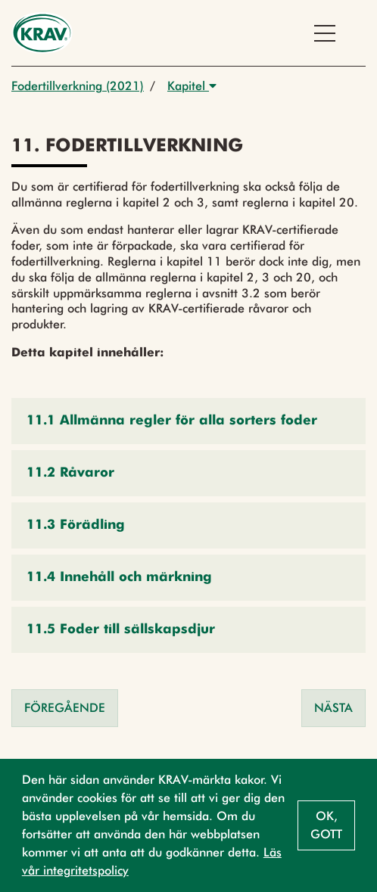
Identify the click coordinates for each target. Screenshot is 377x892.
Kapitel (192, 86)
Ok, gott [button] (326, 825)
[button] (188, 421)
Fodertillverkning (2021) (77, 86)
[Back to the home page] (42, 33)
